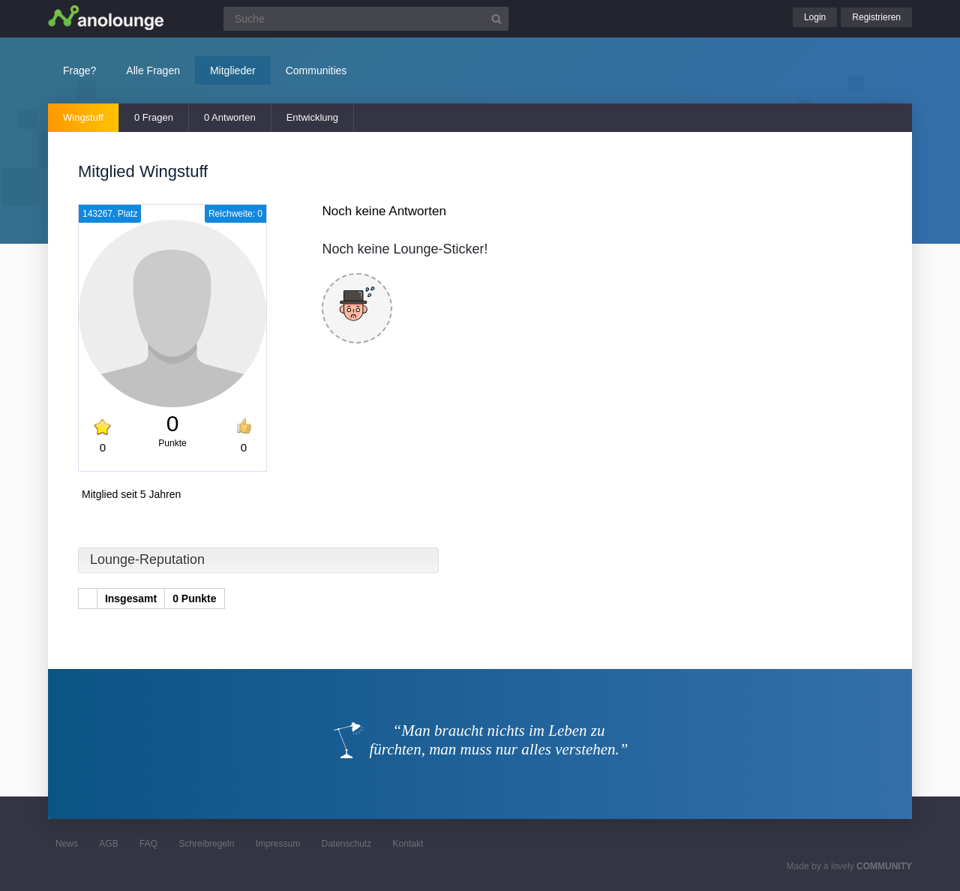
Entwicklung (312, 117)
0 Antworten (230, 117)
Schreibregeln (206, 843)
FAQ (149, 843)
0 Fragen (153, 117)
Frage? (79, 70)
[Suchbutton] (496, 19)
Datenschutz (346, 843)
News (67, 843)
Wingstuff (83, 117)
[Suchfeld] (366, 19)
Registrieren (876, 17)
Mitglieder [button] (233, 70)
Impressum (278, 843)
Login (815, 17)
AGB (108, 843)
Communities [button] (316, 70)
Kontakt (408, 843)
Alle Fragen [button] (153, 70)
